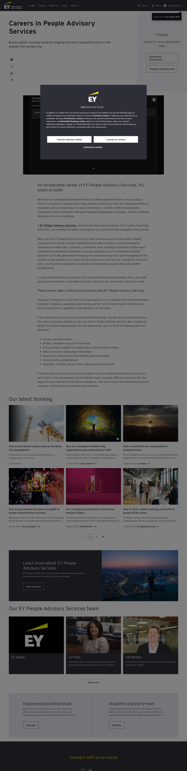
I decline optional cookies (69, 139)
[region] (93, 122)
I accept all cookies (116, 139)
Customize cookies (92, 147)
